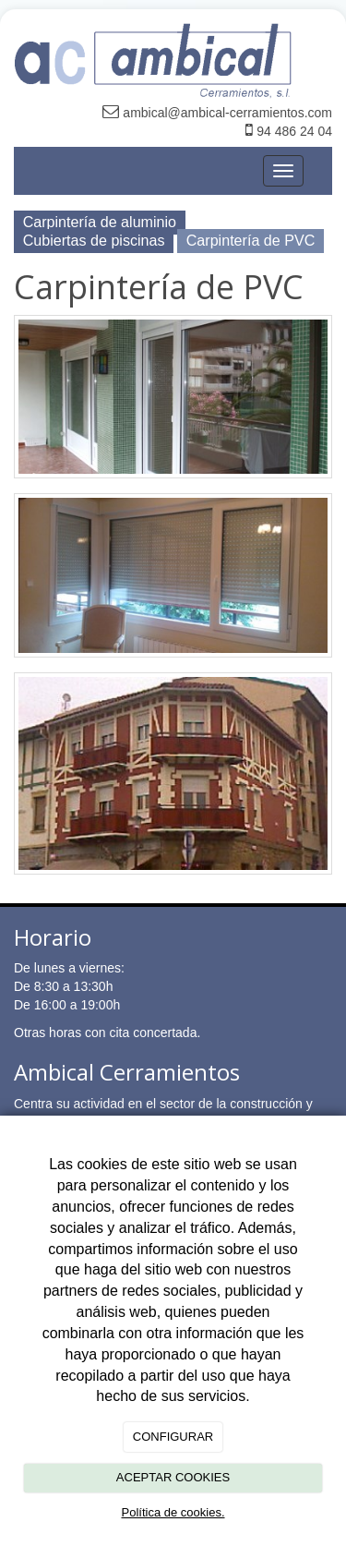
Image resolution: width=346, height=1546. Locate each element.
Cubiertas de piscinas (94, 240)
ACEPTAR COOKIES (173, 1477)
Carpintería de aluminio (99, 221)
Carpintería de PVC (251, 240)
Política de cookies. (172, 1512)
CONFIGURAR (173, 1436)
